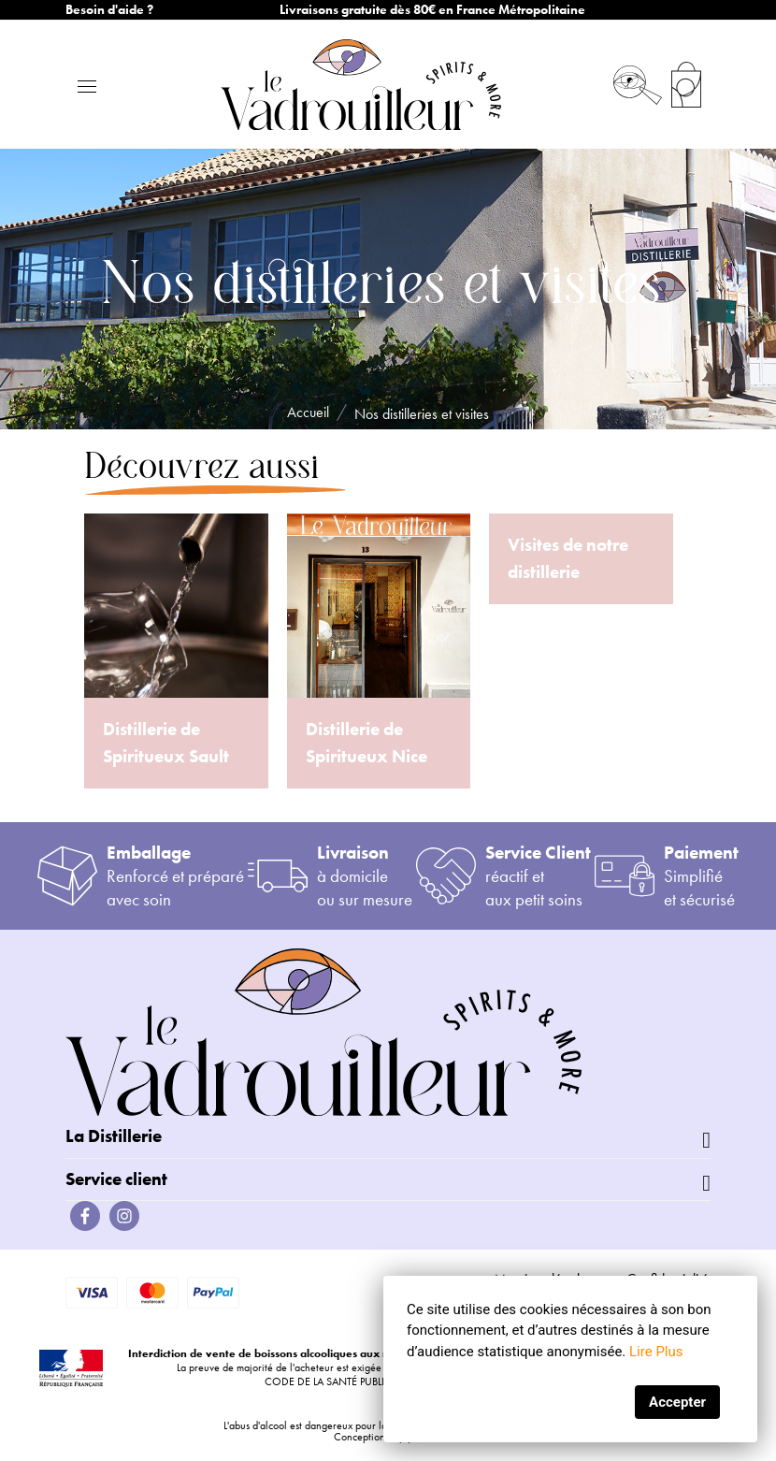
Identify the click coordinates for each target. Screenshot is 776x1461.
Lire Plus (656, 1351)
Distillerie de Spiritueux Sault (166, 742)
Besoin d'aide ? (109, 9)
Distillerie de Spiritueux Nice (366, 742)
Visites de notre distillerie (568, 558)
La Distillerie (113, 1136)
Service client (116, 1179)
